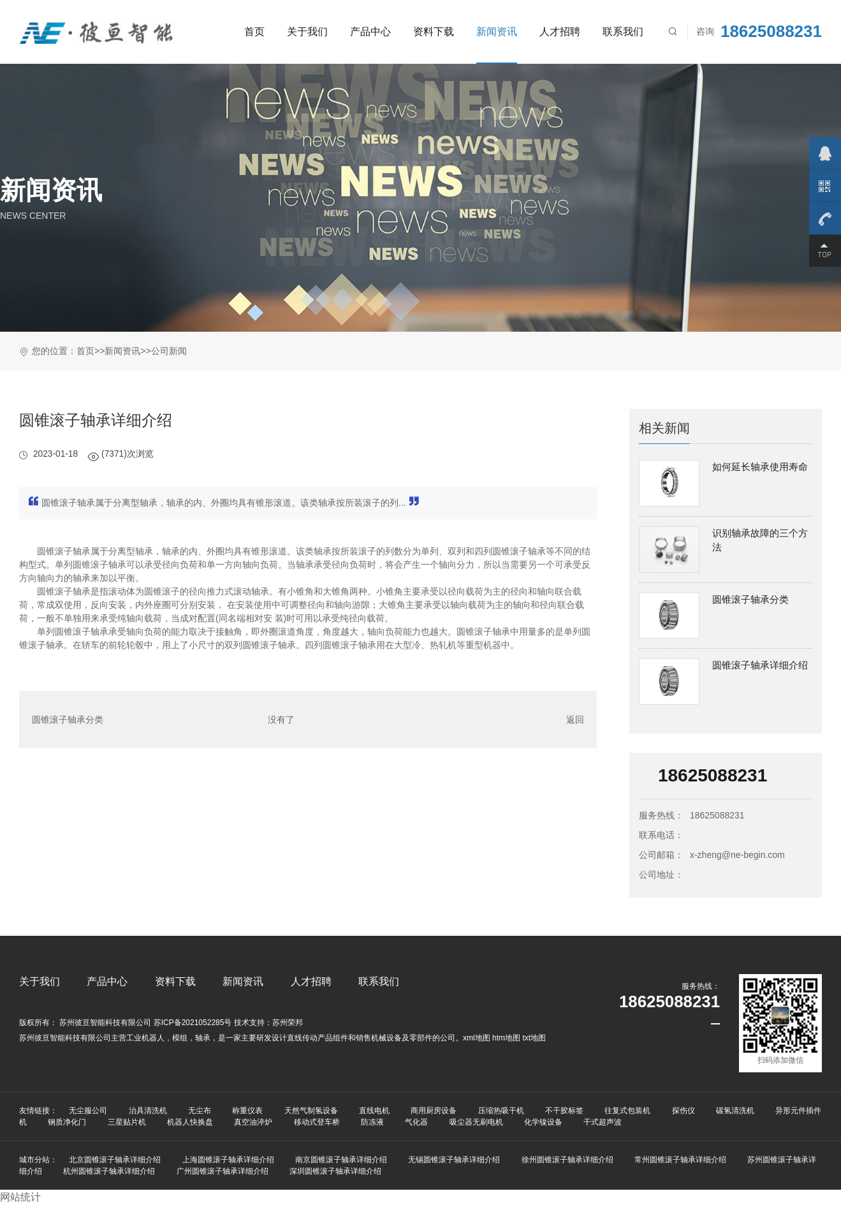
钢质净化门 (67, 1122)
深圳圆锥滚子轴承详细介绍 (335, 1171)
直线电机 (374, 1110)
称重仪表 (247, 1110)
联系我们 (623, 31)
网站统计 (20, 1197)
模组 (179, 1037)
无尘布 (199, 1110)
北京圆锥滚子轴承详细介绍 (115, 1159)
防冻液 (372, 1122)
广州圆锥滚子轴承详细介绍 (222, 1171)
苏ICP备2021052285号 (193, 1022)
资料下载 (433, 31)
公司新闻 (169, 351)
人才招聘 (559, 31)
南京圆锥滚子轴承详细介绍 (341, 1159)
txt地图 (534, 1037)
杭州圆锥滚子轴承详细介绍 (109, 1171)
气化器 (416, 1122)
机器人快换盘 (190, 1122)
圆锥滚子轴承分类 (67, 719)
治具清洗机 (148, 1110)
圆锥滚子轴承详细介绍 (760, 665)
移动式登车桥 (317, 1122)
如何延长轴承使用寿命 (760, 466)
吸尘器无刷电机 (476, 1122)
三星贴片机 (127, 1122)
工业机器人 (145, 1037)
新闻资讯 (496, 31)
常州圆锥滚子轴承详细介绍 (680, 1159)
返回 (575, 719)
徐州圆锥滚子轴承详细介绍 (567, 1159)
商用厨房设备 (434, 1110)
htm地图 (506, 1037)
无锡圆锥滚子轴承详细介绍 (454, 1159)
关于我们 (307, 31)
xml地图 (476, 1037)
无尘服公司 (88, 1110)
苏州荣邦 (287, 1022)
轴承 (202, 1037)
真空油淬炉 (253, 1122)
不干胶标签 (564, 1110)
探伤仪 (683, 1110)
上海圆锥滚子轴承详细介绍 (228, 1159)
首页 (254, 31)
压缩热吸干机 (501, 1110)
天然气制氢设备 (311, 1110)
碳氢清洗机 (735, 1110)
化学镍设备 (543, 1122)
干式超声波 (602, 1122)
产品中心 (370, 31)
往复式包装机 (627, 1110)
